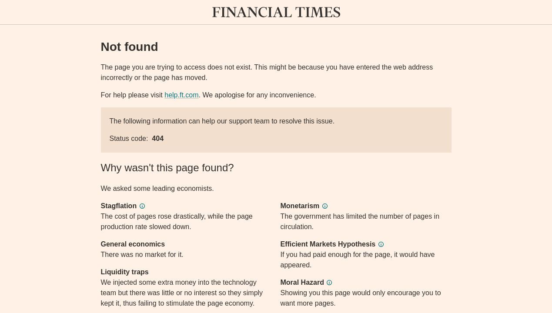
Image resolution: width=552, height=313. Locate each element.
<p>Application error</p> (276, 156)
